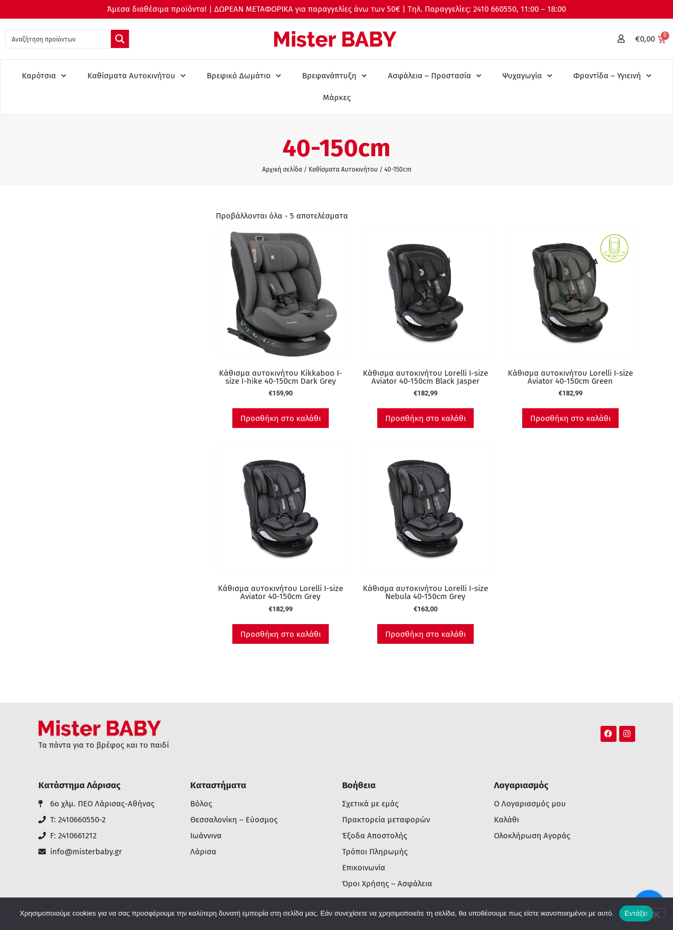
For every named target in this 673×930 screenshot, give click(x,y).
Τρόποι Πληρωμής (375, 852)
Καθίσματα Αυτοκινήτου (136, 76)
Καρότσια (44, 76)
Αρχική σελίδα (282, 169)
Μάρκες (337, 97)
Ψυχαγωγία (527, 76)
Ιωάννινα (206, 836)
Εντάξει (636, 913)
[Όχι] (656, 913)
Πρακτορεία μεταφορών (386, 820)
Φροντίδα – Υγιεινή (612, 76)
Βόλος (201, 804)
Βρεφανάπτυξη (334, 76)
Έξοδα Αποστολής (374, 836)
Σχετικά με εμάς (370, 804)
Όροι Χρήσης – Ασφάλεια (387, 884)
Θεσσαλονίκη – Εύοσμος (234, 820)
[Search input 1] (59, 38)
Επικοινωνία (363, 868)
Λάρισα (203, 852)
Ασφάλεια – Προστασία (434, 76)
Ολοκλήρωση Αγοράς (532, 836)
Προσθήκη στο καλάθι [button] (280, 418)
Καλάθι (506, 820)
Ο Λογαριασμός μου (530, 804)
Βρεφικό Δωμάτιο (244, 76)
